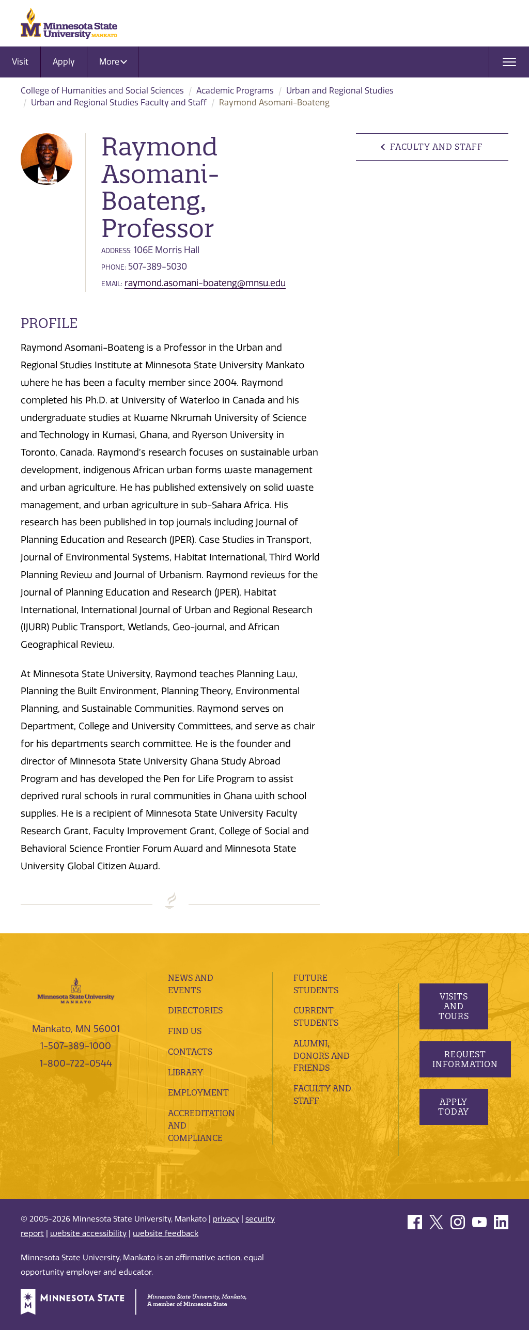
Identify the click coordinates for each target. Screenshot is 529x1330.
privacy (226, 1219)
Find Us (184, 1031)
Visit (20, 62)
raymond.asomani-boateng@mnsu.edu (205, 283)
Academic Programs (235, 91)
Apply (64, 62)
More (113, 62)
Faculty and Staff (436, 147)
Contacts (190, 1051)
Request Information (465, 1059)
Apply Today (453, 1107)
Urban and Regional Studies (340, 91)
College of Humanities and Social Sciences (102, 91)
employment (198, 1092)
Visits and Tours (453, 1006)
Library (185, 1072)
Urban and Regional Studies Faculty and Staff (119, 102)
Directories (195, 1010)
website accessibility (88, 1233)
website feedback (165, 1233)
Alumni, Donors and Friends (321, 1055)
